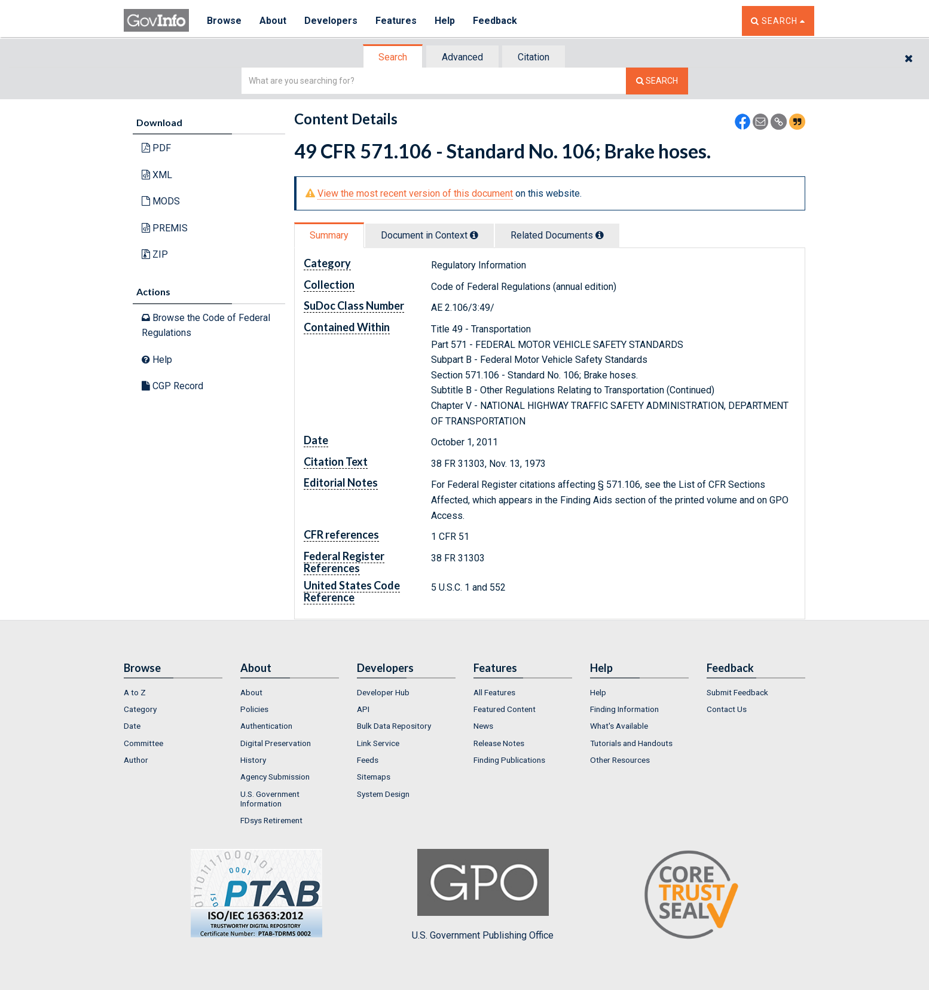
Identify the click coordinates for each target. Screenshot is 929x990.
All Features (494, 692)
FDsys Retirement (271, 820)
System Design (383, 794)
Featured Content (504, 709)
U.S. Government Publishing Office (483, 895)
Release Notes (498, 743)
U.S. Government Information (270, 798)
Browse (224, 20)
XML (157, 175)
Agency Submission (275, 776)
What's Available (619, 726)
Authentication (266, 726)
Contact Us (727, 709)
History (253, 760)
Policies (254, 709)
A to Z (135, 692)
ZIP (155, 254)
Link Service (378, 743)
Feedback (495, 20)
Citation (533, 57)
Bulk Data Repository (394, 726)
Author (136, 760)
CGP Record (172, 386)
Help (445, 20)
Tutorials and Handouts (631, 743)
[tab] (393, 57)
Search (392, 57)
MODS (161, 201)
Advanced (462, 57)
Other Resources (620, 760)
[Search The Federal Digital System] (657, 81)
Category (140, 709)
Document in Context (429, 235)
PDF (156, 148)
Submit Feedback (737, 692)
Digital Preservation (275, 743)
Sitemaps (373, 776)
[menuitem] (173, 692)
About (272, 20)
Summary (329, 235)
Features (396, 20)
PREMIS (165, 228)
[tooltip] (474, 235)
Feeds (367, 760)
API (363, 709)
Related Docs (557, 235)
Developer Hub (383, 692)
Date (132, 726)
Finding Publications (509, 760)
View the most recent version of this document (415, 193)
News (483, 726)
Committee (143, 743)
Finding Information (624, 709)
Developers (330, 20)
